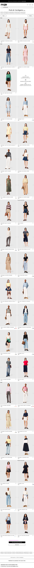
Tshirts (13, 552)
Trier (3, 15)
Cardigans (6, 12)
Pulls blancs (17, 12)
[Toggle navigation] (32, 4)
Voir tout (17, 544)
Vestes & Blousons (19, 552)
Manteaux (27, 552)
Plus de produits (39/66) (17, 542)
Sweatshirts (12, 12)
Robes (2, 552)
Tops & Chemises (8, 552)
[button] (27, 4)
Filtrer (30, 15)
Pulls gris (23, 12)
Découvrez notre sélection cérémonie (17, 1)
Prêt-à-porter (13, 557)
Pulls (2, 12)
